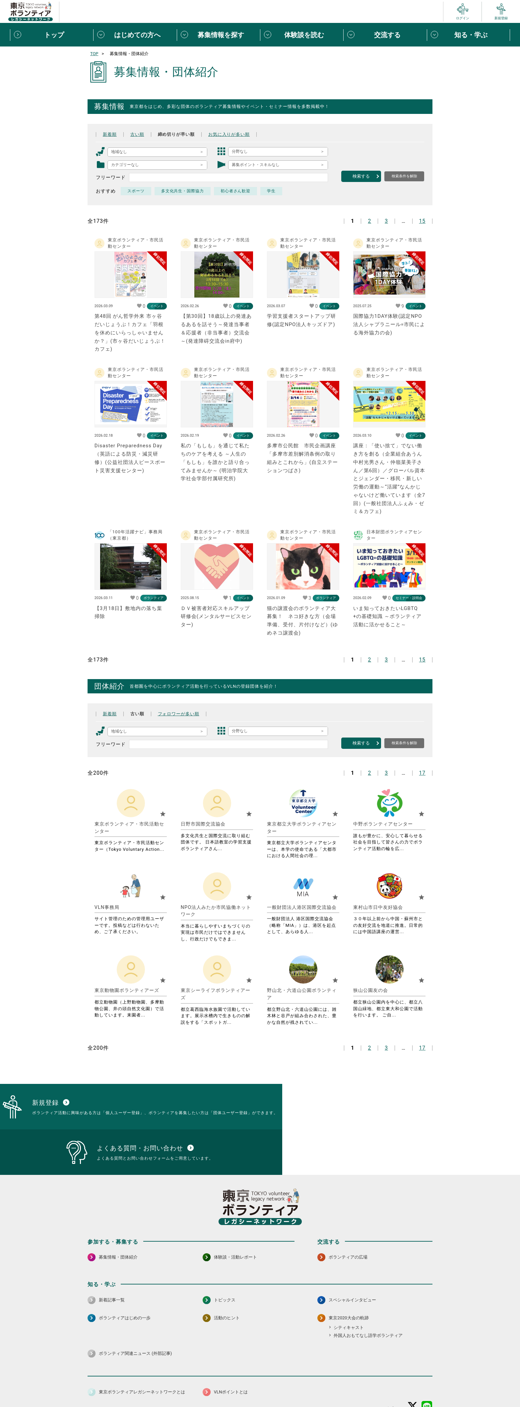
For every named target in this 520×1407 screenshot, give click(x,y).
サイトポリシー (153, 1385)
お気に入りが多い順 (235, 134)
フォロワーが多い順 (182, 713)
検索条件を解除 (404, 176)
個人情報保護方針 (193, 1385)
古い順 (138, 134)
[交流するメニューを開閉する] (384, 34)
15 (422, 221)
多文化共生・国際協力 (182, 191)
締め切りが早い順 (180, 134)
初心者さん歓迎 (236, 191)
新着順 (110, 134)
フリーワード (111, 177)
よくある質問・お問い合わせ (389, 1385)
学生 (272, 191)
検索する (361, 176)
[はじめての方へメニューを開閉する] (134, 34)
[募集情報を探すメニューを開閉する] (218, 34)
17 (422, 773)
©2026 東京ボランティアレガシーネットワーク (260, 1400)
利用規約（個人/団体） (290, 1385)
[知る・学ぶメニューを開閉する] (468, 34)
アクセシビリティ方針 (239, 1385)
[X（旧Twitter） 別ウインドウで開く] (412, 1368)
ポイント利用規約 (337, 1385)
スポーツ (136, 191)
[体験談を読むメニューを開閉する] (301, 34)
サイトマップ (117, 1385)
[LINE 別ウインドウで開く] (427, 1368)
